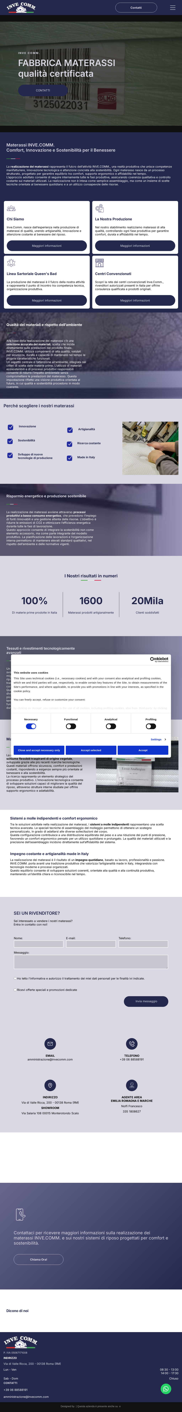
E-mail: (71, 938)
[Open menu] (172, 7)
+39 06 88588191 (132, 1059)
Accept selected (91, 750)
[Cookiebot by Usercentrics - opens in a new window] (152, 659)
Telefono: (125, 938)
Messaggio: (21, 952)
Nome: (18, 938)
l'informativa (37, 978)
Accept (142, 750)
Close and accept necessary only (39, 750)
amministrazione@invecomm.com (50, 1059)
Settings (156, 739)
